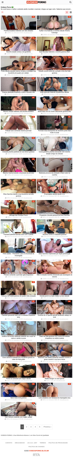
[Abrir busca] (70, 2)
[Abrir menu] (2, 2)
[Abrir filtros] (2, 12)
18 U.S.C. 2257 (32, 443)
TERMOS (43, 443)
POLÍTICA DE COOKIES (36, 446)
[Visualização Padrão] (66, 12)
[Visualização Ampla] (70, 12)
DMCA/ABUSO (20, 443)
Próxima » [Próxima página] (47, 427)
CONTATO (8, 443)
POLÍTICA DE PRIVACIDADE (58, 443)
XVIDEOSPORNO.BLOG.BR (39, 451)
